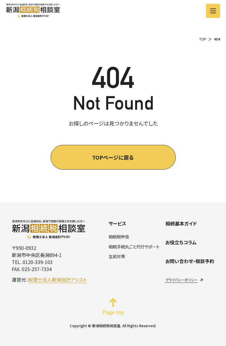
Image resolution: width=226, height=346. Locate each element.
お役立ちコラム (181, 242)
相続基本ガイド (181, 223)
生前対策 (117, 256)
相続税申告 (119, 237)
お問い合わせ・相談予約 (189, 261)
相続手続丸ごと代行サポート (134, 247)
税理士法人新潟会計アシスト (57, 279)
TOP (202, 38)
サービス (117, 223)
